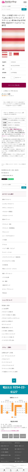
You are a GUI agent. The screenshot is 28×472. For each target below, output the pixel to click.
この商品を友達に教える (7, 175)
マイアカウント (18, 455)
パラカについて (6, 359)
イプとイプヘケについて (8, 365)
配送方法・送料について (19, 445)
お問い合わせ (17, 442)
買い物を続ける (5, 172)
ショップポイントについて (8, 334)
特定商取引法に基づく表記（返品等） (10, 170)
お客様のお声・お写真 (7, 352)
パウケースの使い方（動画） (9, 315)
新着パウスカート (6, 199)
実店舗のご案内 (6, 305)
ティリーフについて (7, 362)
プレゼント (8, 95)
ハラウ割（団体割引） (5, 452)
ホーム (3, 164)
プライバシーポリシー (5, 461)
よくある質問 (5, 308)
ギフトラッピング (6, 324)
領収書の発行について (7, 327)
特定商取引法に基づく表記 (6, 455)
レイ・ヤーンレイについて (8, 355)
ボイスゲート (18, 427)
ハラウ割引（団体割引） (8, 330)
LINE (11, 436)
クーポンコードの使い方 (8, 337)
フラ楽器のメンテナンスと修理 (9, 371)
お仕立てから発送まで (7, 321)
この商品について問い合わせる (10, 90)
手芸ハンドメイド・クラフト (12, 164)
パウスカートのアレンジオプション (11, 318)
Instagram (5, 436)
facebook (16, 436)
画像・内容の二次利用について (20, 461)
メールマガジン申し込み (8, 340)
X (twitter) (23, 436)
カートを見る (17, 458)
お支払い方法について (5, 445)
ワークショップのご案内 (8, 368)
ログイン (2, 458)
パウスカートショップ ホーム (6, 442)
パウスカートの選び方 (7, 311)
